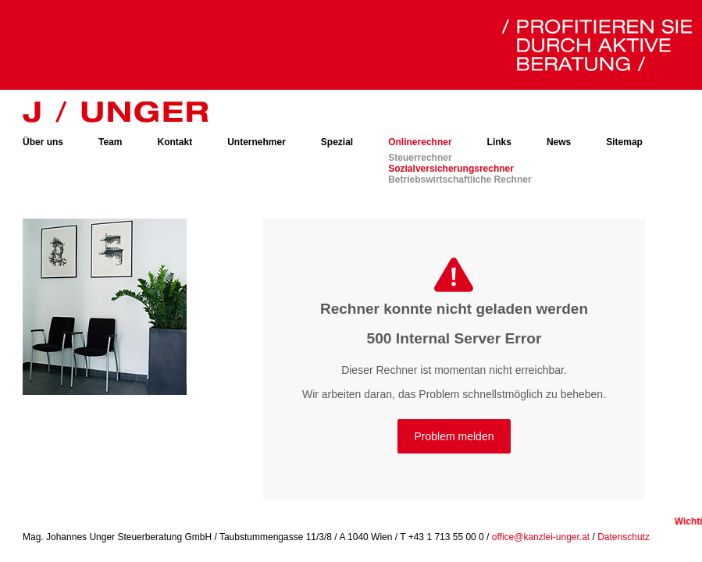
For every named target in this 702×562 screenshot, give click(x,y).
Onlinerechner (419, 142)
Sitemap (624, 142)
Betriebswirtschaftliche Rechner (459, 179)
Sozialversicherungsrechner (451, 168)
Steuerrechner (419, 157)
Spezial (337, 142)
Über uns (43, 142)
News (559, 142)
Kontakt (174, 142)
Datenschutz (623, 537)
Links (499, 142)
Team (110, 142)
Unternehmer (256, 142)
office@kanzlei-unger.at (541, 537)
